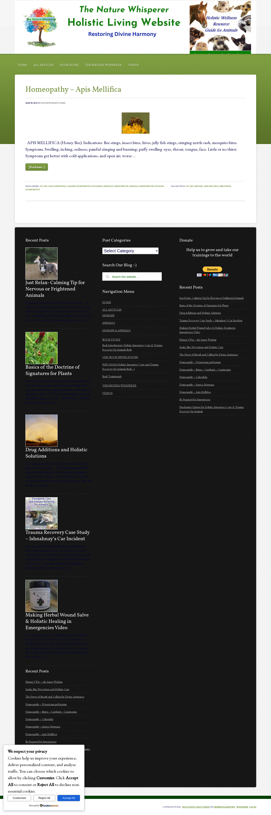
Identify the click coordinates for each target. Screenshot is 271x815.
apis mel (198, 186)
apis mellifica (211, 186)
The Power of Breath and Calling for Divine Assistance (54, 696)
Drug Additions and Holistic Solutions (56, 453)
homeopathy (32, 189)
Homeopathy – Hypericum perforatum (46, 704)
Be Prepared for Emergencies (40, 741)
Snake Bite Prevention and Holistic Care (47, 689)
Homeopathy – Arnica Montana (42, 726)
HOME (22, 65)
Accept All (68, 798)
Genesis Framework (224, 806)
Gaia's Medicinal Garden (62, 186)
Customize (19, 798)
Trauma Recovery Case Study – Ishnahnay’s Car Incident (57, 536)
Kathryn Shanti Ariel (53, 102)
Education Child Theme (195, 806)
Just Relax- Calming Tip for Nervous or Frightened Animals (55, 289)
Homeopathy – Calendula (39, 719)
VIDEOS (133, 65)
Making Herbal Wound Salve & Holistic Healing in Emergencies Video (57, 622)
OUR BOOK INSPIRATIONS (120, 357)
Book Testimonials (112, 376)
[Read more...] (37, 167)
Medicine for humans (151, 186)
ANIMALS (108, 323)
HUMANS (108, 315)
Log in (252, 806)
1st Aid (43, 186)
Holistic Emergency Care (135, 27)
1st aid (189, 186)
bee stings (225, 186)
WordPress (242, 806)
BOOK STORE (69, 65)
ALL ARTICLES (43, 65)
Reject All (44, 798)
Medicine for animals (126, 186)
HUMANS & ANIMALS (116, 330)
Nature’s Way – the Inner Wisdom (43, 682)
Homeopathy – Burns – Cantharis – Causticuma (51, 712)
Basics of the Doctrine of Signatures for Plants (52, 370)
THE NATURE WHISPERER (103, 65)
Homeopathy (83, 186)
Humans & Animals (102, 186)
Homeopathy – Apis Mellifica (73, 90)
